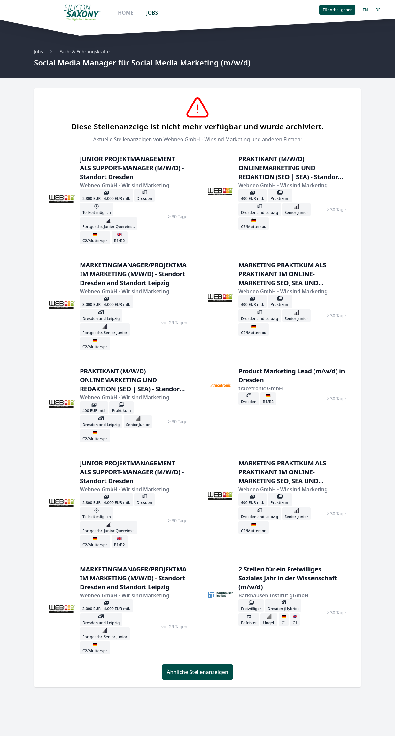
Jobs (38, 52)
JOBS (152, 12)
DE (378, 9)
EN (365, 9)
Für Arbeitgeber (337, 9)
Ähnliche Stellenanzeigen (197, 672)
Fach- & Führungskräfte (84, 52)
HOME (125, 12)
